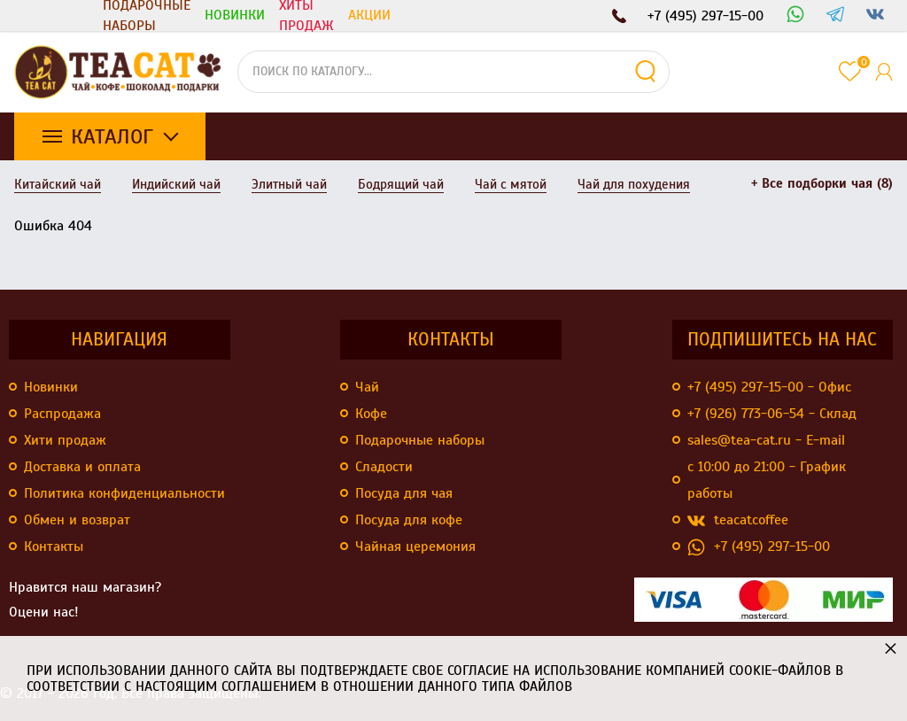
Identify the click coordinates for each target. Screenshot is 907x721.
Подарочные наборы (146, 15)
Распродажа (62, 414)
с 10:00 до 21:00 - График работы (766, 480)
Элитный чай (289, 184)
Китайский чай (57, 184)
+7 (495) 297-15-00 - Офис (769, 387)
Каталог (112, 136)
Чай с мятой (511, 184)
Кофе (371, 414)
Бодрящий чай (401, 184)
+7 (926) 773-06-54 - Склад (772, 414)
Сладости (384, 467)
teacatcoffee (737, 520)
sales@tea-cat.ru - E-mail (766, 440)
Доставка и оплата (82, 467)
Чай (367, 387)
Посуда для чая (404, 493)
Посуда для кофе (408, 520)
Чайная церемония (415, 546)
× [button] (890, 648)
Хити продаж (65, 440)
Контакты (53, 546)
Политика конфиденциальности (124, 493)
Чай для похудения (634, 184)
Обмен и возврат (77, 520)
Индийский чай (176, 184)
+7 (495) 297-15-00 (758, 547)
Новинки (51, 387)
